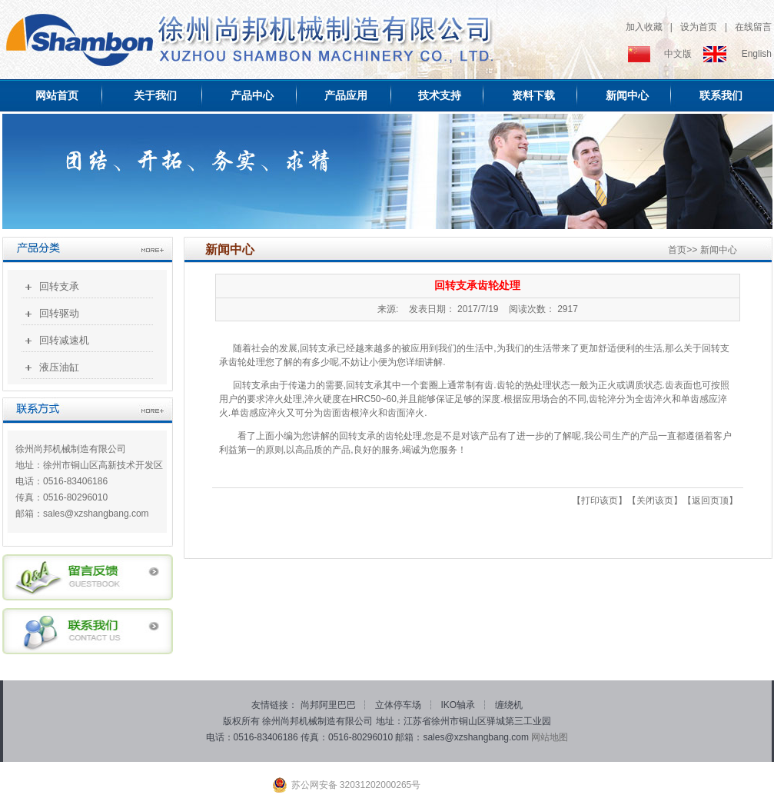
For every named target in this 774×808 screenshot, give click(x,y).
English (757, 53)
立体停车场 (399, 705)
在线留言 (753, 27)
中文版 (678, 53)
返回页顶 (710, 500)
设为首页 (698, 27)
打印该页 (599, 500)
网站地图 (549, 737)
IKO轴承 (459, 705)
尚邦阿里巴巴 (329, 705)
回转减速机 (64, 340)
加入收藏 (644, 27)
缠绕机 (509, 705)
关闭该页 (654, 500)
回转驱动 (59, 313)
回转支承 (59, 286)
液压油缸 (59, 367)
